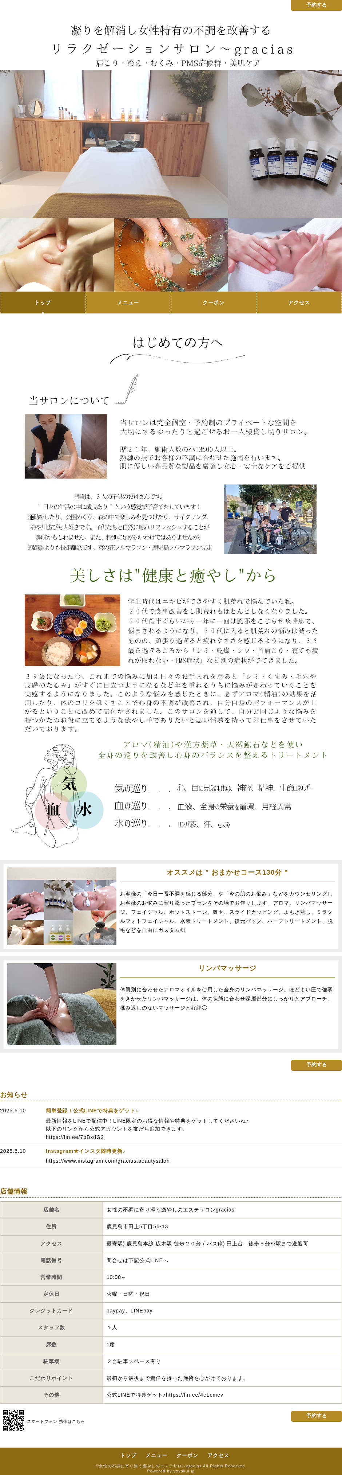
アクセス (299, 302)
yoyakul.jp (184, 1471)
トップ (43, 302)
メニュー (128, 302)
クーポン (213, 302)
